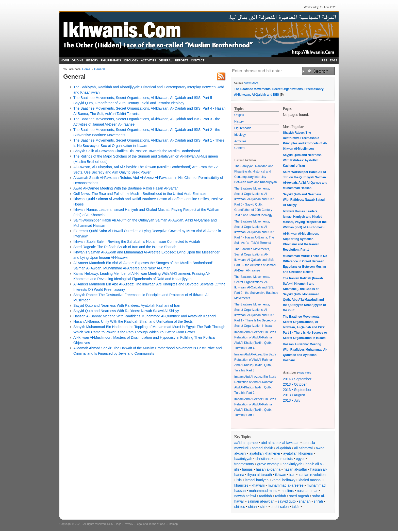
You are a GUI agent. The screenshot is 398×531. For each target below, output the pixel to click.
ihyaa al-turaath (259, 475)
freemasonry (244, 464)
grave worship (268, 464)
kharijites (241, 485)
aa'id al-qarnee (246, 443)
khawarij (258, 485)
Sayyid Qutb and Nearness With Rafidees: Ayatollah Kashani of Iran (126, 305)
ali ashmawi (303, 448)
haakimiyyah (292, 464)
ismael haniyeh (257, 480)
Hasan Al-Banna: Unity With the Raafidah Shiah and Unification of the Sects (133, 321)
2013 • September (297, 390)
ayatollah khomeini (298, 453)
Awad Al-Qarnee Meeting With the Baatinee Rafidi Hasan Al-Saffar (125, 188)
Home (86, 69)
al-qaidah (283, 448)
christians (263, 459)
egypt (300, 459)
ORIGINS (77, 60)
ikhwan (280, 475)
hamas (247, 469)
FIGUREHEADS (111, 60)
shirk (264, 507)
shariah (304, 501)
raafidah (265, 496)
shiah (252, 507)
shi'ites (239, 507)
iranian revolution (312, 475)
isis (239, 480)
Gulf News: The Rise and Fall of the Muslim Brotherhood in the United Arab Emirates (139, 194)
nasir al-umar (307, 491)
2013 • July (292, 400)
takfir (296, 507)
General (99, 69)
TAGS (333, 60)
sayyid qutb (287, 501)
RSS (324, 60)
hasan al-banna (268, 469)
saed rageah (299, 496)
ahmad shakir (262, 448)
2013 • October (295, 384)
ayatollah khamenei (264, 453)
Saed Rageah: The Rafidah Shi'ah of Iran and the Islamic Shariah (124, 247)
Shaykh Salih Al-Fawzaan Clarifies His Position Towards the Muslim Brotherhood (136, 151)
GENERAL (165, 60)
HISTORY (92, 60)
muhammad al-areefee (286, 485)
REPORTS (181, 60)
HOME (65, 60)
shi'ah (318, 501)
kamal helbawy (283, 480)
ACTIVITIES (148, 60)
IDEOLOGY (131, 60)
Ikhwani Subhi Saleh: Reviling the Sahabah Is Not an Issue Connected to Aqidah (136, 241)
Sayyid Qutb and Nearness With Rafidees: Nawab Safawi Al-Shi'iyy (126, 311)
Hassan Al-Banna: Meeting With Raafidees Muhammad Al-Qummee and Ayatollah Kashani (144, 316)
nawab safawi (245, 496)
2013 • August (294, 395)
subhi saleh (280, 507)
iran (292, 475)
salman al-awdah (260, 501)
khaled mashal (309, 480)
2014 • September (297, 379)
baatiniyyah (243, 459)
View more (304, 372)
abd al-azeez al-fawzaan (280, 443)
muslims (287, 491)
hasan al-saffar (295, 469)
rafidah (280, 496)
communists (283, 459)
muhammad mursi (263, 491)
